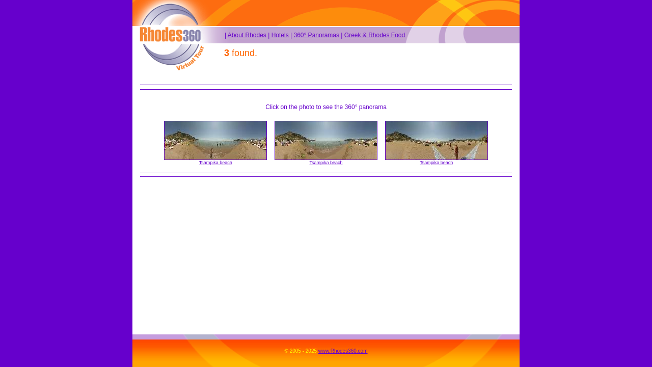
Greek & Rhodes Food (374, 35)
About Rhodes (247, 35)
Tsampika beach (215, 162)
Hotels (280, 35)
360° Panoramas (316, 35)
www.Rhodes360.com (343, 351)
